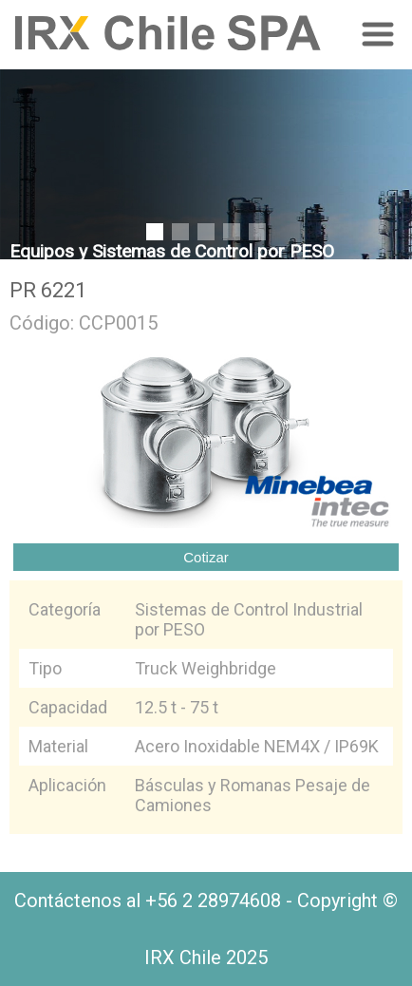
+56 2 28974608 (213, 900)
